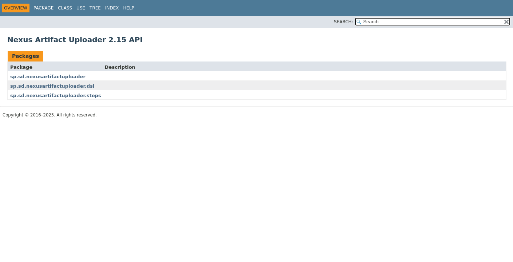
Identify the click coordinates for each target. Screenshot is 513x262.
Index (112, 8)
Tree (95, 8)
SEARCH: (343, 21)
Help (128, 8)
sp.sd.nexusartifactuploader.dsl (52, 86)
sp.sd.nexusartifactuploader (48, 76)
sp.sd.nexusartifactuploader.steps (55, 95)
